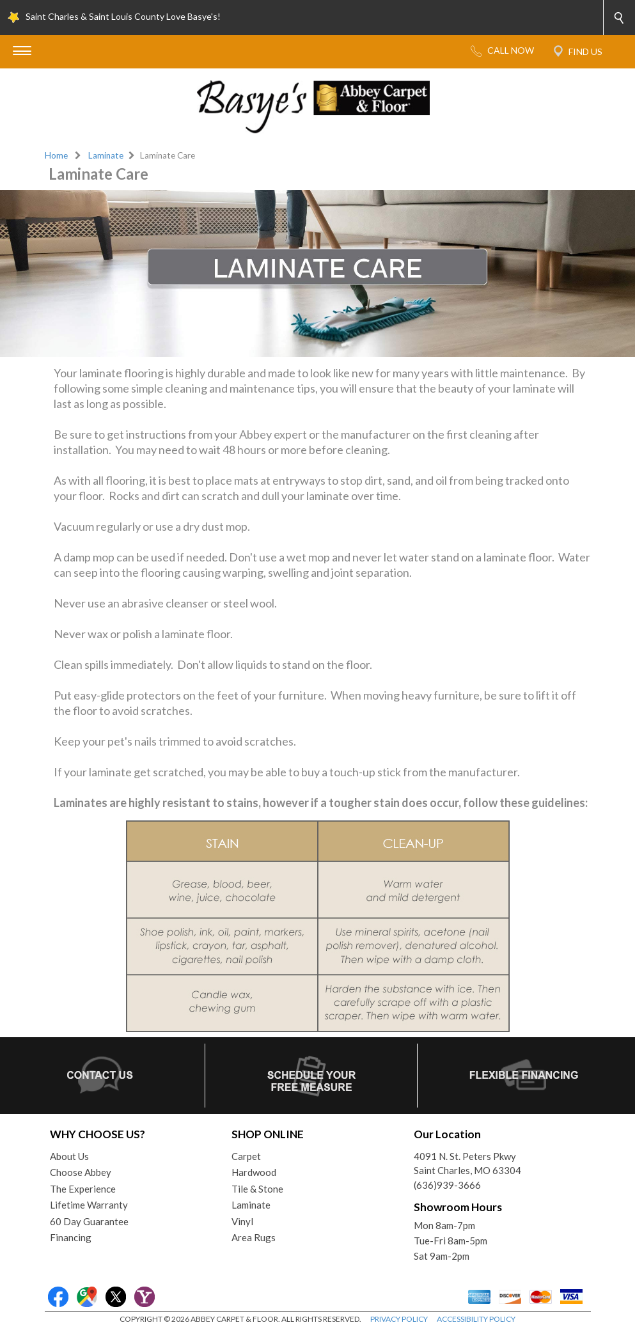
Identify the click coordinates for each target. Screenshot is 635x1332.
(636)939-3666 (447, 1185)
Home (56, 155)
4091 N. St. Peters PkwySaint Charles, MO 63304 (467, 1163)
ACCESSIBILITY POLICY (476, 1319)
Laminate (105, 155)
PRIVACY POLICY (399, 1319)
